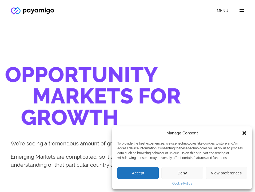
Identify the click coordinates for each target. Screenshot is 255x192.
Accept (138, 173)
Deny (182, 173)
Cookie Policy (182, 183)
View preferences (226, 173)
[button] (244, 133)
